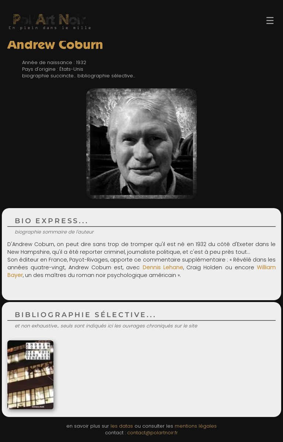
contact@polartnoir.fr (152, 432)
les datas (122, 426)
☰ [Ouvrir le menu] (270, 20)
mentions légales (196, 426)
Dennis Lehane (163, 267)
